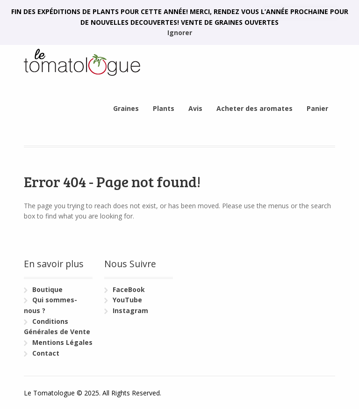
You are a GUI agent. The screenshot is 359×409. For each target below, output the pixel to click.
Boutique (47, 289)
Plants (163, 108)
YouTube (127, 299)
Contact (45, 353)
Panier (317, 108)
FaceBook (129, 289)
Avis (195, 108)
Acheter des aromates (254, 108)
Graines (126, 108)
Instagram (130, 310)
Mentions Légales (62, 342)
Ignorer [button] (179, 32)
